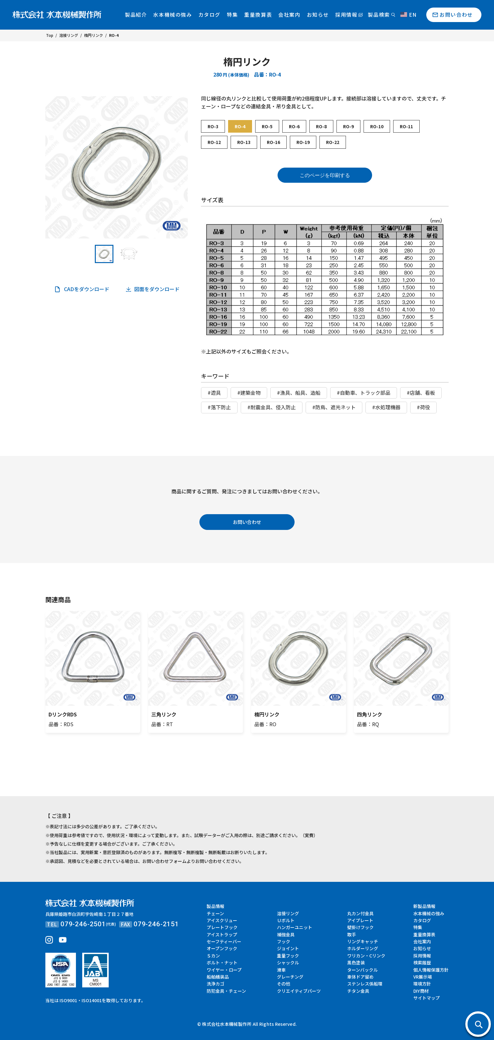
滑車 (281, 970)
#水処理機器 (386, 407)
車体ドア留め (360, 977)
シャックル (288, 962)
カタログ (209, 14)
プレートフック (222, 927)
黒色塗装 (356, 962)
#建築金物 (249, 392)
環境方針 (422, 983)
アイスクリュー (222, 920)
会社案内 (289, 14)
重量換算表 (258, 14)
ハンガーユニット (294, 927)
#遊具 (214, 392)
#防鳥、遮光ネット (334, 407)
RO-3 (213, 126)
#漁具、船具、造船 (298, 392)
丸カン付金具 (360, 913)
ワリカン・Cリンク (366, 955)
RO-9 (348, 126)
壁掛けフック (360, 927)
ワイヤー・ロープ (224, 970)
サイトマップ (426, 998)
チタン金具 (358, 991)
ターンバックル (362, 970)
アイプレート (360, 920)
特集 (232, 14)
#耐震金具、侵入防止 (271, 407)
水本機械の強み (172, 14)
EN (408, 14)
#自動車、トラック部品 (363, 392)
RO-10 (376, 126)
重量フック (288, 955)
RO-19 (303, 142)
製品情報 (215, 906)
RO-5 (267, 126)
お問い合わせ (456, 14)
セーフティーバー (224, 941)
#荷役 (423, 407)
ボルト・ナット (222, 962)
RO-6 (294, 126)
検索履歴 (422, 962)
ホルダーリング (362, 948)
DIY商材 (421, 991)
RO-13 (243, 142)
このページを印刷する (325, 175)
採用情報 (346, 14)
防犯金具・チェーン (226, 991)
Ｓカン (213, 955)
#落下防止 (219, 407)
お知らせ (318, 14)
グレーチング (290, 977)
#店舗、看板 (421, 392)
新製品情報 (424, 906)
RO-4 (240, 126)
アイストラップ (222, 934)
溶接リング (288, 913)
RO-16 (273, 142)
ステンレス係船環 (364, 983)
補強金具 (286, 934)
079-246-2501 (83, 924)
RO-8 (321, 126)
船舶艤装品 (218, 977)
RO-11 (406, 126)
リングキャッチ (362, 941)
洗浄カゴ (215, 983)
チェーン (215, 913)
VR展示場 (422, 977)
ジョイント (288, 948)
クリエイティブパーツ (299, 991)
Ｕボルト (286, 920)
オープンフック (222, 948)
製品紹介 (136, 14)
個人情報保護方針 (431, 970)
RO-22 (332, 142)
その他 (283, 983)
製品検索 (379, 14)
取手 (351, 934)
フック (283, 941)
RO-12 (214, 142)
